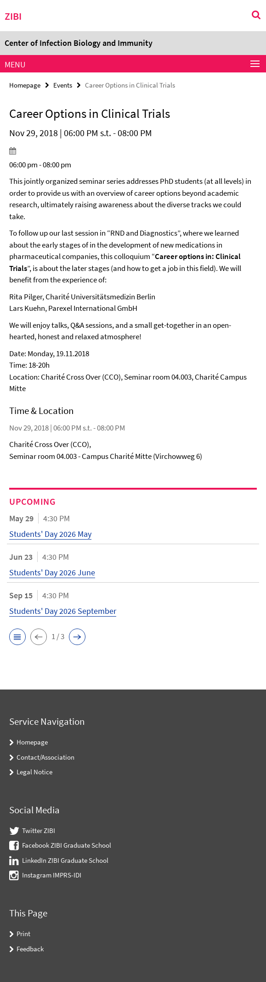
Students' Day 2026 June (52, 572)
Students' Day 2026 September (62, 611)
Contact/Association (45, 757)
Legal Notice (34, 771)
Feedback (30, 948)
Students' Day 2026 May (50, 534)
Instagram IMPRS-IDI (51, 875)
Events (62, 85)
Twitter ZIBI (38, 830)
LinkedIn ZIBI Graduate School (65, 860)
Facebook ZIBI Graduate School (66, 845)
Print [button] (23, 933)
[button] (17, 637)
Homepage (24, 85)
